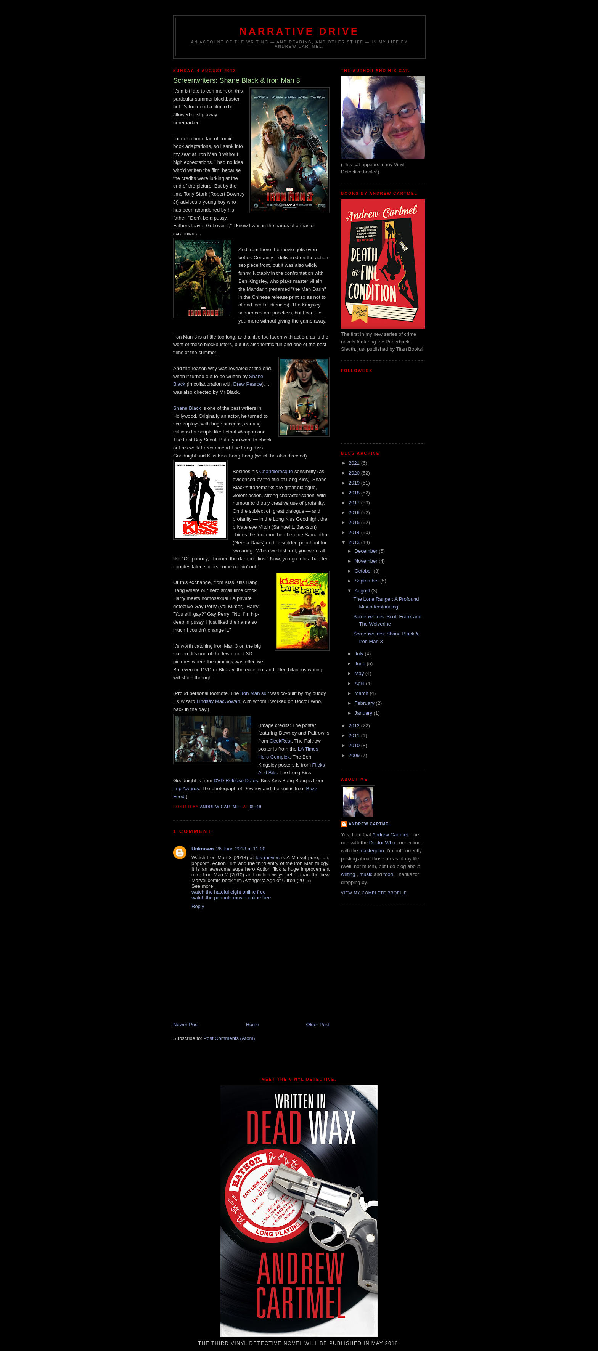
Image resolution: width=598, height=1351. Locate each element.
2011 (355, 735)
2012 (355, 725)
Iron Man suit (254, 693)
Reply (197, 906)
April (360, 683)
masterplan (371, 851)
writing (348, 874)
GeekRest (281, 741)
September (367, 581)
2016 (355, 512)
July (360, 653)
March (362, 693)
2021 (355, 463)
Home (252, 1024)
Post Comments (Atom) (229, 1038)
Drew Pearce (247, 384)
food (388, 874)
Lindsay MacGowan (218, 701)
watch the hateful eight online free (228, 892)
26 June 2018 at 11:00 (240, 849)
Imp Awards (186, 788)
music (365, 874)
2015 (355, 522)
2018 (355, 493)
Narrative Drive (299, 31)
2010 (355, 745)
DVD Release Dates (236, 780)
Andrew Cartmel (370, 824)
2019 (355, 483)
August (363, 591)
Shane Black (187, 408)
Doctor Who (382, 843)
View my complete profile (374, 893)
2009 (355, 755)
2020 (355, 473)
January (364, 713)
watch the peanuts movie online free (231, 897)
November (367, 561)
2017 (355, 502)
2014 (355, 532)
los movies (268, 857)
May (360, 673)
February (365, 703)
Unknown (202, 849)
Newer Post (186, 1024)
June (361, 663)
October (364, 571)
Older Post (318, 1024)
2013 (355, 542)
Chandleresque (276, 471)
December (367, 551)
